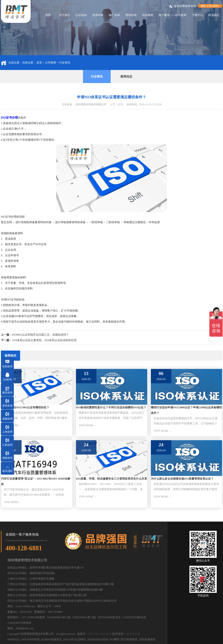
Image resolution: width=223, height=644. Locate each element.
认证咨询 (81, 15)
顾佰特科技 (133, 633)
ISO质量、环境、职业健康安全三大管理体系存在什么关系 (111, 478)
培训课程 (147, 15)
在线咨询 (7, 366)
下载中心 (197, 15)
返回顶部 (7, 471)
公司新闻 (180, 15)
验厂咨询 (114, 15)
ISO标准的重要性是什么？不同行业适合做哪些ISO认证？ (111, 407)
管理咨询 (130, 15)
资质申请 (97, 15)
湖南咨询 (7, 458)
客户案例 (164, 15)
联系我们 (213, 15)
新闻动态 (126, 76)
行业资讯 (64, 62)
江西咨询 (7, 445)
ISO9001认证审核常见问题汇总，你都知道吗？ (40, 334)
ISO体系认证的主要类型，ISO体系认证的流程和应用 (44, 340)
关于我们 (64, 15)
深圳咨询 (7, 405)
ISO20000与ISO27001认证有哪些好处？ (25, 407)
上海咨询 (7, 431)
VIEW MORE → (88, 425)
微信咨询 (7, 392)
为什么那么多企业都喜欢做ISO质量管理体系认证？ (182, 478)
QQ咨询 (7, 379)
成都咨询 (7, 418)
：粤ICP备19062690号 (99, 633)
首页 (48, 15)
